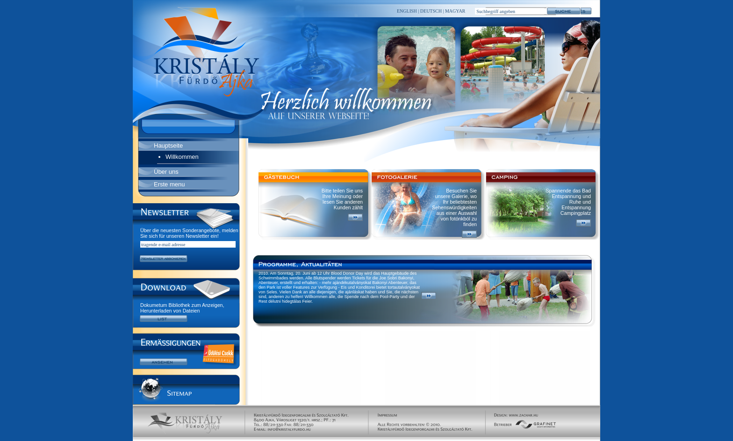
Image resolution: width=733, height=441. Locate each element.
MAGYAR (454, 11)
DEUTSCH (430, 11)
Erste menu (169, 184)
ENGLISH (407, 11)
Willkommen (182, 156)
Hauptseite (168, 145)
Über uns (166, 171)
